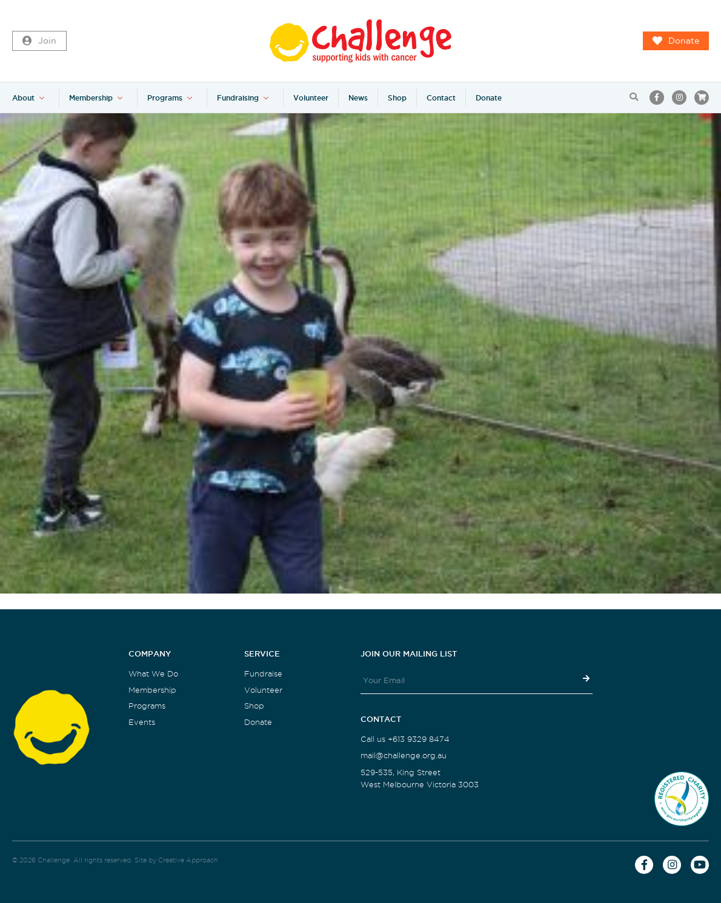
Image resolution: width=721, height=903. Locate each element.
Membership (91, 98)
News (358, 98)
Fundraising (238, 98)
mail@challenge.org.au (403, 755)
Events (141, 722)
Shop (397, 98)
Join (39, 41)
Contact (441, 98)
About (23, 98)
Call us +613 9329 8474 (405, 739)
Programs (164, 98)
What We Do (153, 674)
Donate (676, 41)
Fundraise (263, 674)
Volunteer (310, 98)
